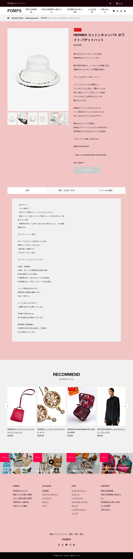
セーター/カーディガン (80, 502)
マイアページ (47, 498)
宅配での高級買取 (31, 10)
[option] (21, 412)
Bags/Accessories (90, 155)
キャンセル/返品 (105, 190)
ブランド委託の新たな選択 (22, 498)
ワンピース (75, 494)
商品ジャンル (80, 155)
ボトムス (75, 506)
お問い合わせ (104, 10)
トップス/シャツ (77, 498)
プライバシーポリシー (50, 494)
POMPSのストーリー (20, 491)
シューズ (75, 513)
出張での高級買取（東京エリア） (51, 10)
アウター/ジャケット (79, 491)
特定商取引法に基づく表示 (75, 10)
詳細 (27, 190)
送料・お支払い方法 (66, 190)
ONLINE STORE (101, 155)
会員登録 (45, 491)
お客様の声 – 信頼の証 (21, 502)
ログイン (45, 502)
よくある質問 (92, 10)
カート (44, 506)
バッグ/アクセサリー (79, 510)
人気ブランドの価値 (20, 506)
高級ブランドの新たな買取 (22, 494)
